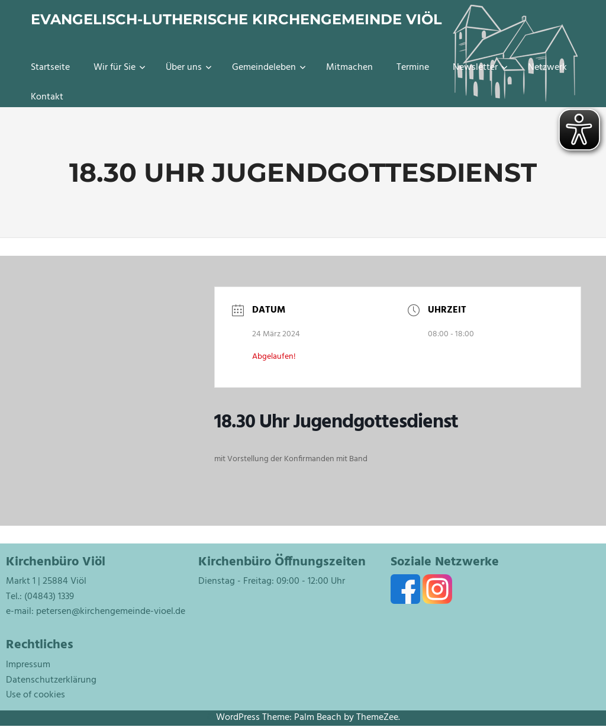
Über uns (189, 67)
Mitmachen (349, 67)
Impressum (28, 665)
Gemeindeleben (269, 67)
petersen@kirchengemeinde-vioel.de (110, 611)
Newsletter (480, 67)
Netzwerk (547, 67)
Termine (413, 67)
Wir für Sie (120, 67)
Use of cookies (35, 695)
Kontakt (47, 97)
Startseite (50, 67)
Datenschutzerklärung (51, 680)
